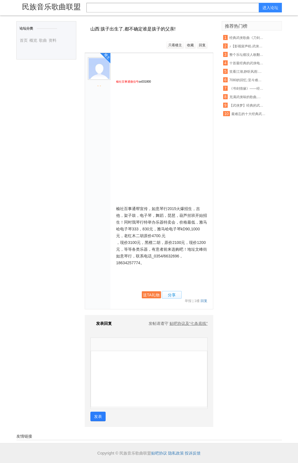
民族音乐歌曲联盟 (51, 7)
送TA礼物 (151, 295)
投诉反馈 (193, 453)
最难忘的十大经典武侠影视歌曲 (248, 114)
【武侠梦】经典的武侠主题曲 (246, 105)
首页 (24, 40)
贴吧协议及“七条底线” (188, 323)
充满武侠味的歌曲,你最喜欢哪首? (246, 97)
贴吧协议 (159, 453)
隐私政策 (176, 453)
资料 (52, 40)
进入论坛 (270, 7)
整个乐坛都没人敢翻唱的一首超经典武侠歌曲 (246, 55)
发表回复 (101, 323)
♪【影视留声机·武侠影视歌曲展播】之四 (246, 46)
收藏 (190, 45)
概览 (33, 40)
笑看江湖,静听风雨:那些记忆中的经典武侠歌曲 (246, 72)
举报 (188, 301)
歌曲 (43, 40)
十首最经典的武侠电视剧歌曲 (246, 63)
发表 (98, 416)
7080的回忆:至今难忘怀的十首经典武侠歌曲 (246, 80)
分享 (172, 295)
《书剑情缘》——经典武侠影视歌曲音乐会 (246, 89)
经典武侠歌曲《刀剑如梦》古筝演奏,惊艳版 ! (246, 38)
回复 (202, 45)
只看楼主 (175, 45)
